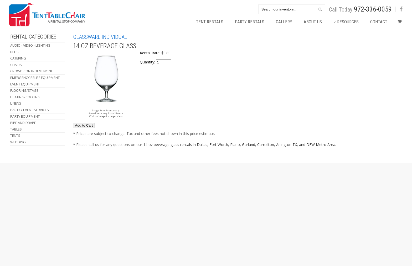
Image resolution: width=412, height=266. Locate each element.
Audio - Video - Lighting (30, 45)
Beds (14, 52)
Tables (16, 129)
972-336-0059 (373, 9)
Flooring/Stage (24, 90)
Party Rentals (249, 21)
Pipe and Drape (23, 122)
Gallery (284, 21)
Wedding (18, 142)
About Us (313, 21)
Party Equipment (25, 116)
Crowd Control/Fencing (32, 71)
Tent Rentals (209, 21)
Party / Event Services (29, 109)
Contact (378, 21)
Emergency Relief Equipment (35, 77)
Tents (15, 135)
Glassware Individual (100, 37)
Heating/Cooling (25, 97)
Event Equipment (25, 84)
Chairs (16, 64)
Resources (346, 21)
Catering (18, 58)
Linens (15, 103)
